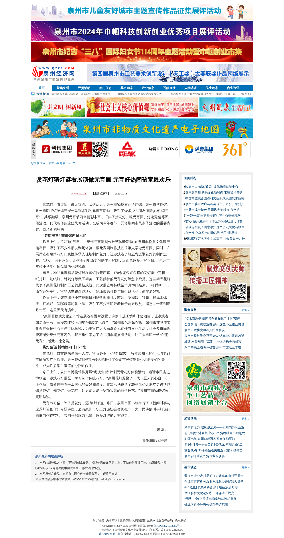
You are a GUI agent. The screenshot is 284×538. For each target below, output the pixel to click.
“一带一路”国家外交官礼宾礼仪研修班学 (213, 215)
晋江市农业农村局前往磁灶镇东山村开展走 (213, 476)
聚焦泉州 (63, 88)
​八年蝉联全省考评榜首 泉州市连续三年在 (212, 347)
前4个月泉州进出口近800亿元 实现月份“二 (213, 444)
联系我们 (180, 520)
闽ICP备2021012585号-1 (168, 525)
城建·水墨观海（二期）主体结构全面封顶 (212, 341)
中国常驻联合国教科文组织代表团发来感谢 (214, 198)
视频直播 (169, 88)
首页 (41, 88)
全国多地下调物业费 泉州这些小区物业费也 (214, 324)
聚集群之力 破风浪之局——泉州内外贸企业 (214, 427)
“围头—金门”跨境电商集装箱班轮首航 (210, 499)
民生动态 (212, 88)
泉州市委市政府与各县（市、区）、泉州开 (214, 204)
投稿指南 (139, 520)
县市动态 (126, 88)
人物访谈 (190, 88)
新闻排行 (190, 178)
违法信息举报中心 (109, 533)
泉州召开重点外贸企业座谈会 (204, 456)
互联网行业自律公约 (160, 520)
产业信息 (148, 88)
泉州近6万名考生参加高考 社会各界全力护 (216, 238)
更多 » (245, 310)
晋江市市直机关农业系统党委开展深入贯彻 (213, 481)
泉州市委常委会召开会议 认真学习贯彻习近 (214, 336)
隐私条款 (125, 520)
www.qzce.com (79, 193)
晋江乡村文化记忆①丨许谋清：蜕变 (209, 493)
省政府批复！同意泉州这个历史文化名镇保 (214, 227)
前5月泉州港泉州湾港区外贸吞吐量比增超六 (214, 433)
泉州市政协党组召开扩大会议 (204, 330)
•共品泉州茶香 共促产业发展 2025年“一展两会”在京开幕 (204, 93)
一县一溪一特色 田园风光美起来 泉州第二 (214, 210)
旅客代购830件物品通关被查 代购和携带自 (213, 450)
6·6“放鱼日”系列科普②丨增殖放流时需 (211, 487)
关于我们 (98, 520)
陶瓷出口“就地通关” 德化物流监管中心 (212, 186)
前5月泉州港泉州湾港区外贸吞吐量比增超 (214, 221)
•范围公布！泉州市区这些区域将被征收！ (141, 93)
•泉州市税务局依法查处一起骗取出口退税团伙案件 (82, 93)
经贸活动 (84, 88)
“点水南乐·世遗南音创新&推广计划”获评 (212, 318)
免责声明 (112, 520)
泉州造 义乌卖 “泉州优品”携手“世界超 (211, 233)
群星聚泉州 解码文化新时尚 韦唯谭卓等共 (214, 192)
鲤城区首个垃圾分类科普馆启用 (206, 504)
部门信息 (105, 88)
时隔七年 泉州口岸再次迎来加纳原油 (209, 439)
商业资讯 (233, 88)
